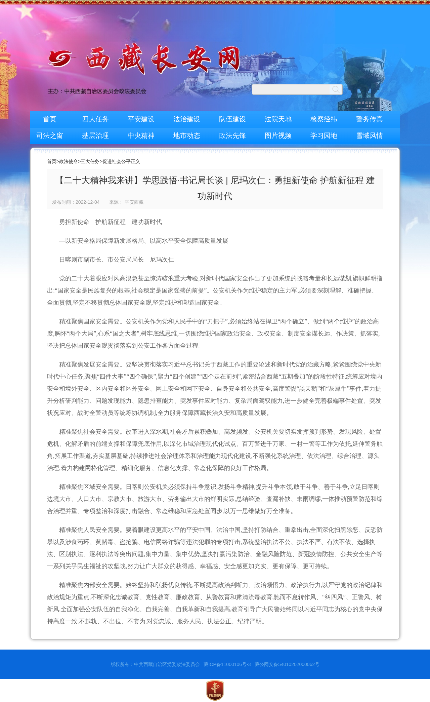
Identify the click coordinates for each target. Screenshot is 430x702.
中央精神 (141, 135)
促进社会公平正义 (121, 161)
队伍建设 (232, 119)
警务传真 (369, 119)
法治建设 (186, 119)
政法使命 (68, 161)
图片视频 (278, 135)
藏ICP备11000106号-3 (227, 664)
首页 (49, 119)
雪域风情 (369, 135)
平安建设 (141, 119)
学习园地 (323, 135)
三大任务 (90, 161)
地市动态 (186, 135)
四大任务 (95, 119)
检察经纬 (323, 119)
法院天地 (278, 119)
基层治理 (95, 135)
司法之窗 (49, 135)
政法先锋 (232, 135)
